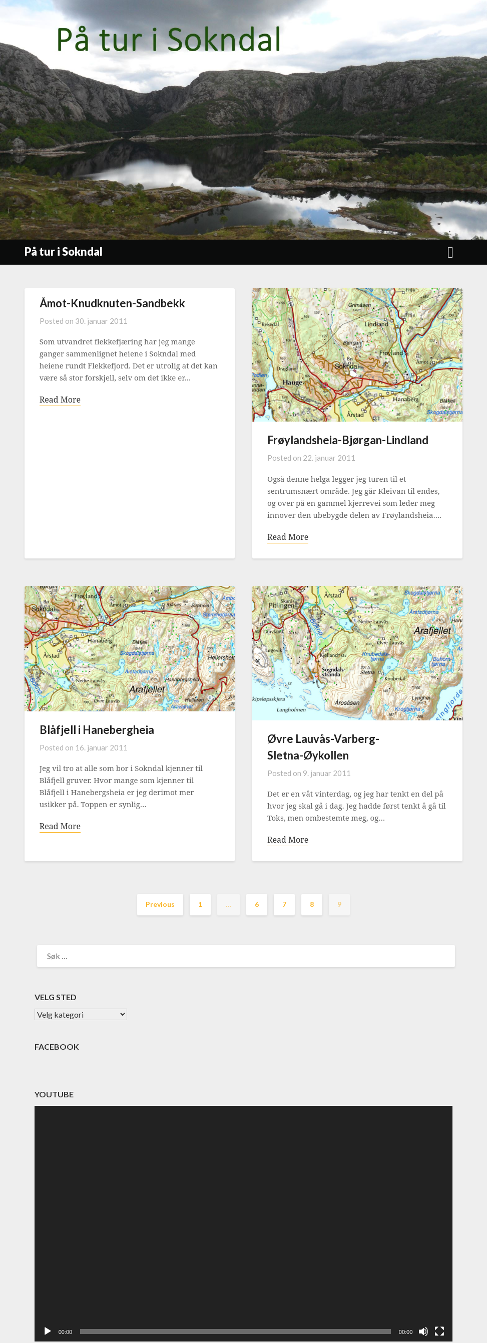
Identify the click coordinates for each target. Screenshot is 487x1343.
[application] (244, 1223)
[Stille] (423, 1331)
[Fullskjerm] (439, 1331)
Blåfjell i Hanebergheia (97, 729)
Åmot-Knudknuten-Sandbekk (112, 303)
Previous (160, 904)
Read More (60, 399)
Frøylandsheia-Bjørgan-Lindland (347, 440)
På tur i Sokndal (64, 251)
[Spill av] (48, 1331)
